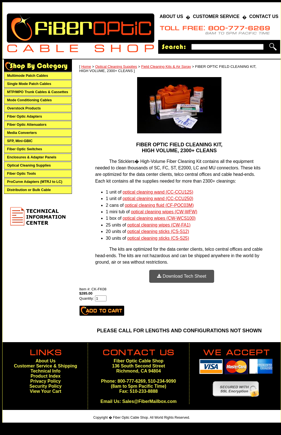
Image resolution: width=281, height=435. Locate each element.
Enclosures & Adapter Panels (31, 157)
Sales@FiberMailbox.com (149, 401)
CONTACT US (263, 16)
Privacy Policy (45, 381)
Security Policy (46, 386)
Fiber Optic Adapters (24, 116)
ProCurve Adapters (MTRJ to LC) (34, 182)
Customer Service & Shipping (45, 366)
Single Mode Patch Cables (29, 84)
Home (86, 66)
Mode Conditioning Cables (29, 100)
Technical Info (45, 371)
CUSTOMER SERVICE (216, 16)
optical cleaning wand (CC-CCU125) (158, 192)
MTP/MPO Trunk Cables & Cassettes (37, 92)
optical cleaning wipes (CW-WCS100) (159, 218)
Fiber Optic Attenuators (27, 125)
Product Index (46, 376)
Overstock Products (24, 108)
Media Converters (22, 133)
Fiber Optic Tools (21, 174)
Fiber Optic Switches (24, 149)
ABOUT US (171, 16)
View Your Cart (45, 391)
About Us (45, 360)
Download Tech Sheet (181, 276)
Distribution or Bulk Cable (29, 190)
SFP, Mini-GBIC (20, 141)
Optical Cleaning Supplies (29, 165)
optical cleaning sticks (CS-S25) (158, 238)
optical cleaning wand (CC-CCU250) (158, 198)
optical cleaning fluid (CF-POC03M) (159, 205)
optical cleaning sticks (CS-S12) (158, 231)
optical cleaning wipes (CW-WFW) (164, 211)
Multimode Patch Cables (27, 76)
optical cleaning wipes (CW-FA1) (159, 225)
